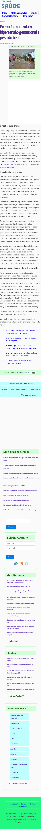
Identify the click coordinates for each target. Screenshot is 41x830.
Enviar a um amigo (18, 46)
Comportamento (10, 16)
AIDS (12, 738)
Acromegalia (14, 723)
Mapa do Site (23, 806)
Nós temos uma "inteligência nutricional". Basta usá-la (17, 505)
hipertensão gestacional (10, 161)
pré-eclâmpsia (23, 191)
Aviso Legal (14, 804)
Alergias (13, 749)
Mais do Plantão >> (16, 696)
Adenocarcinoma (16, 728)
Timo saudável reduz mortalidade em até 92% (18, 587)
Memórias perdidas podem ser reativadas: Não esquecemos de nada (20, 473)
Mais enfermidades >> (18, 783)
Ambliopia (14, 772)
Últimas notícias (19, 13)
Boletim (23, 804)
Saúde (34, 13)
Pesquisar (11, 527)
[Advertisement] (20, 102)
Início (4, 13)
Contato (32, 804)
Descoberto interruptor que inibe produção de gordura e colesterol (20, 490)
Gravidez (4, 389)
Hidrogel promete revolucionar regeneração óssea (16, 500)
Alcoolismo (14, 744)
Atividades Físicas (35, 389)
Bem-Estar (27, 16)
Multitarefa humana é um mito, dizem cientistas (15, 495)
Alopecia (13, 754)
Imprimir (32, 46)
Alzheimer (14, 759)
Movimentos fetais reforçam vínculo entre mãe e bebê (20, 603)
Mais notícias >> (15, 641)
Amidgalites (14, 777)
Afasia (12, 733)
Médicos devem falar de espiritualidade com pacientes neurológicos (20, 510)
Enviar (10, 557)
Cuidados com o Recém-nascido (18, 389)
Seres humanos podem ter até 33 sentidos (14, 486)
